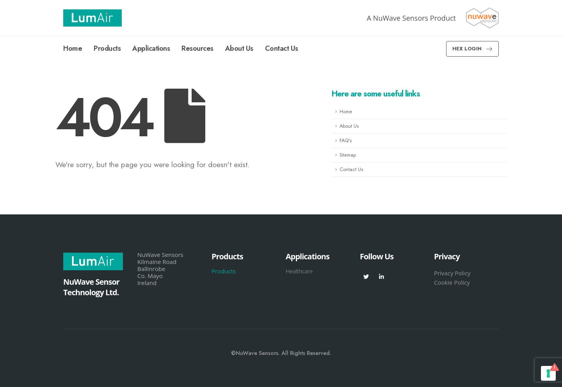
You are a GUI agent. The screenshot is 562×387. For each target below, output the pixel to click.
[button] (472, 49)
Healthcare (299, 271)
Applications (151, 48)
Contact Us (281, 48)
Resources (197, 48)
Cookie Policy (452, 282)
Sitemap (348, 155)
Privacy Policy (452, 273)
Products (107, 48)
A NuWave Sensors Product (411, 18)
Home (72, 48)
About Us (239, 48)
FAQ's (346, 140)
